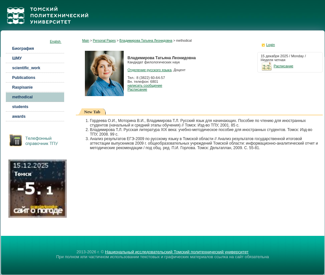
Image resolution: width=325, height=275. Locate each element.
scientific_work (26, 68)
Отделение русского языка (150, 70)
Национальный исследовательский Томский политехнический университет (177, 251)
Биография (23, 48)
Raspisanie (22, 87)
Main (85, 40)
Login (270, 45)
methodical (22, 97)
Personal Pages (104, 40)
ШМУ (17, 58)
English (56, 41)
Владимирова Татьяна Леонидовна (146, 40)
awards (19, 116)
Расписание (137, 89)
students (20, 106)
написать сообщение (145, 85)
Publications (23, 77)
